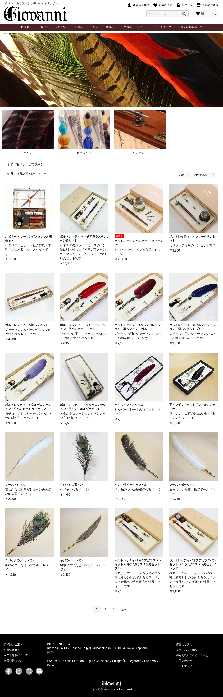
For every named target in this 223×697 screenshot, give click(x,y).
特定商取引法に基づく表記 (192, 655)
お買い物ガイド (13, 649)
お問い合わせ (184, 660)
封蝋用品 (26, 27)
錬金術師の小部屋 (191, 27)
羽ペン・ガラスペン (53, 27)
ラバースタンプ (161, 27)
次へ (124, 609)
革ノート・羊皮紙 (103, 27)
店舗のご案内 (184, 644)
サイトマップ (184, 665)
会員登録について (14, 660)
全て (10, 164)
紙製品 (79, 27)
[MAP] (51, 652)
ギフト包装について (16, 655)
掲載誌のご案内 (13, 644)
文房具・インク (133, 27)
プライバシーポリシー (189, 649)
